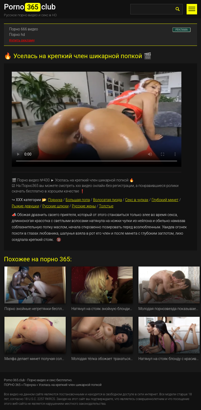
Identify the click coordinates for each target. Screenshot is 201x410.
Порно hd (17, 34)
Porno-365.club (14, 380)
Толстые (106, 206)
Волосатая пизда (107, 200)
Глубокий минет (165, 200)
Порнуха (55, 200)
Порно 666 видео (23, 29)
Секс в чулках (136, 200)
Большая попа (78, 200)
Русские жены (84, 206)
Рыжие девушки (25, 206)
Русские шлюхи (55, 206)
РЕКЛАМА (181, 29)
